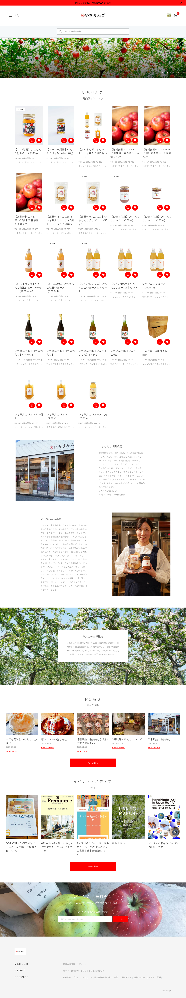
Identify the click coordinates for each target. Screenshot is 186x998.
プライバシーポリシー (83, 977)
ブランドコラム (88, 971)
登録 (121, 919)
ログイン (81, 964)
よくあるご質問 (154, 977)
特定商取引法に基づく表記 (106, 977)
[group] (93, 39)
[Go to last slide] (162, 72)
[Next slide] (178, 72)
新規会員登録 (69, 964)
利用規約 (67, 977)
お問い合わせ (139, 977)
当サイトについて (71, 971)
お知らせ (100, 971)
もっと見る (93, 763)
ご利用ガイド (126, 977)
